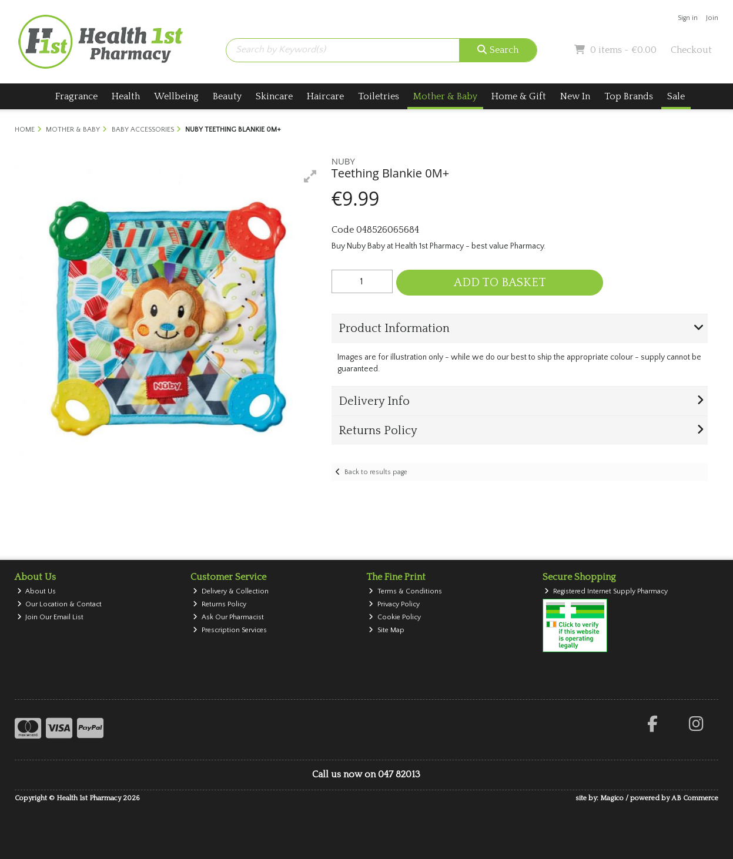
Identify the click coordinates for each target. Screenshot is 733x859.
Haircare (325, 96)
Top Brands (628, 96)
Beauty (227, 96)
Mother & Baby (445, 96)
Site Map (386, 630)
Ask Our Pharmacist (228, 617)
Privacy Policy (394, 604)
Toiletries (378, 96)
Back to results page (375, 472)
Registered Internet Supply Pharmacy (606, 591)
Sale (676, 96)
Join (712, 18)
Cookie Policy (395, 617)
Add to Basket (500, 282)
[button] (310, 176)
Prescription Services (230, 630)
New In (575, 96)
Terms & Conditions (405, 591)
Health (126, 96)
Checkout (691, 50)
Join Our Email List (50, 617)
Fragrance (76, 96)
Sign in (688, 18)
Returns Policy (219, 604)
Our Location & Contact (59, 604)
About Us (36, 591)
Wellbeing (176, 96)
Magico (612, 798)
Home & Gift (518, 96)
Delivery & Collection (231, 591)
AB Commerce (694, 798)
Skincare (274, 96)
